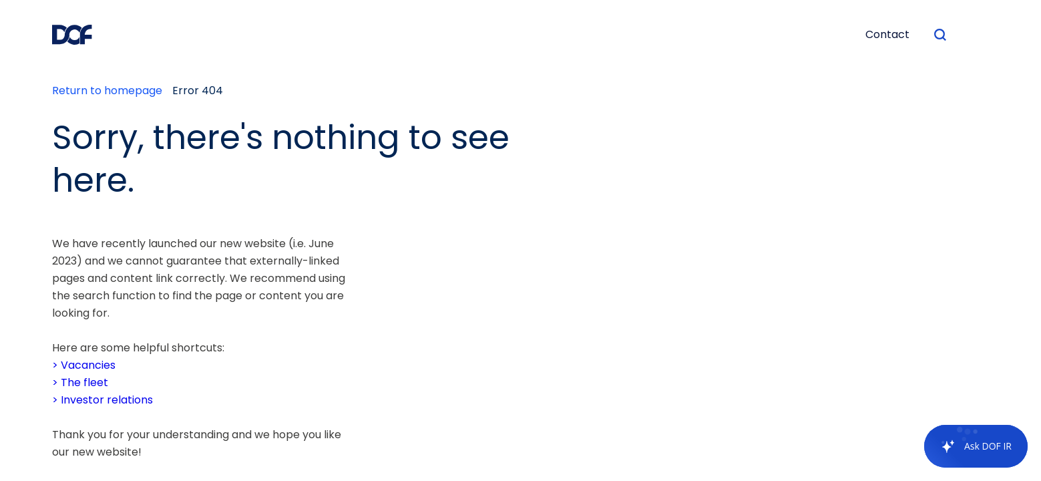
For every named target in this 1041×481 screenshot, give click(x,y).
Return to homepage (107, 90)
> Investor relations (102, 400)
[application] (969, 446)
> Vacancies (84, 365)
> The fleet (80, 382)
